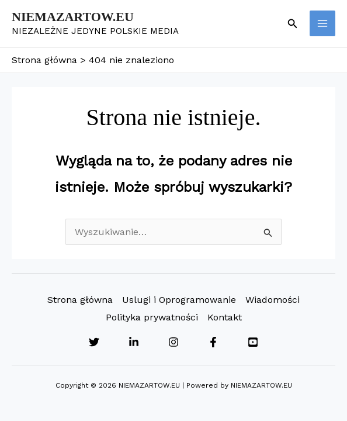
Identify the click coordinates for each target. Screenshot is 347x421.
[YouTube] (253, 342)
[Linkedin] (134, 342)
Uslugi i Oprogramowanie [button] (179, 299)
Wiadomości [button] (272, 299)
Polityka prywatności (152, 317)
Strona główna (80, 299)
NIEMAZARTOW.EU (73, 16)
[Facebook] (213, 342)
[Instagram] (173, 342)
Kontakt (224, 317)
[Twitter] (94, 342)
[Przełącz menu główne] (322, 23)
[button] (292, 23)
